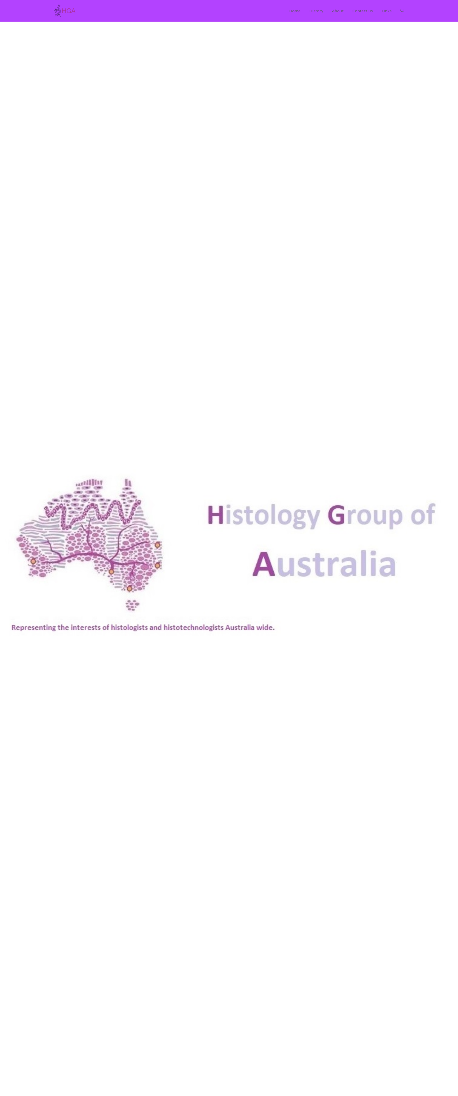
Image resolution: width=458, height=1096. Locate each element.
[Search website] (402, 11)
